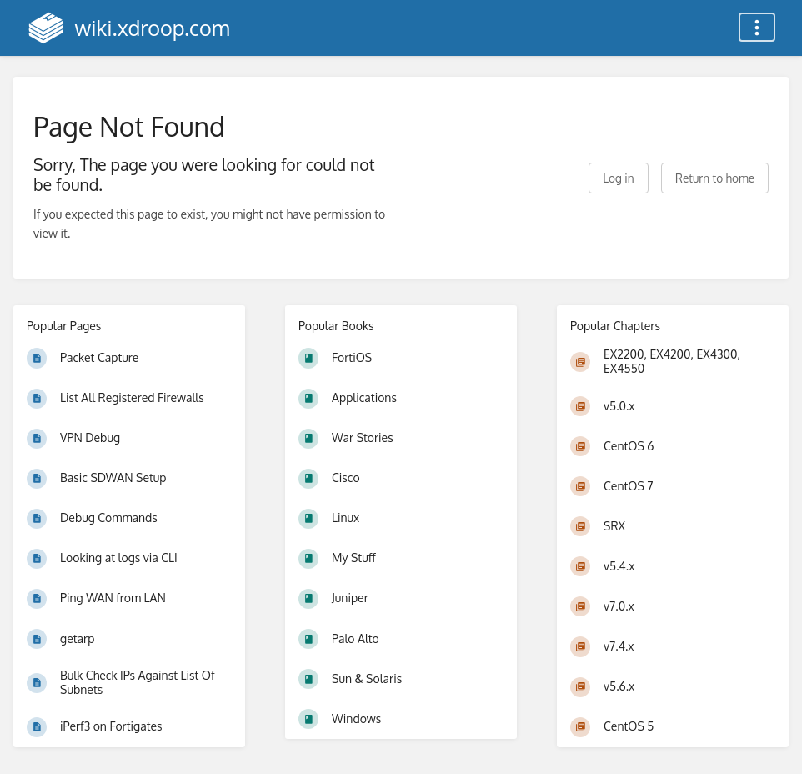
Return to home (714, 178)
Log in (618, 178)
